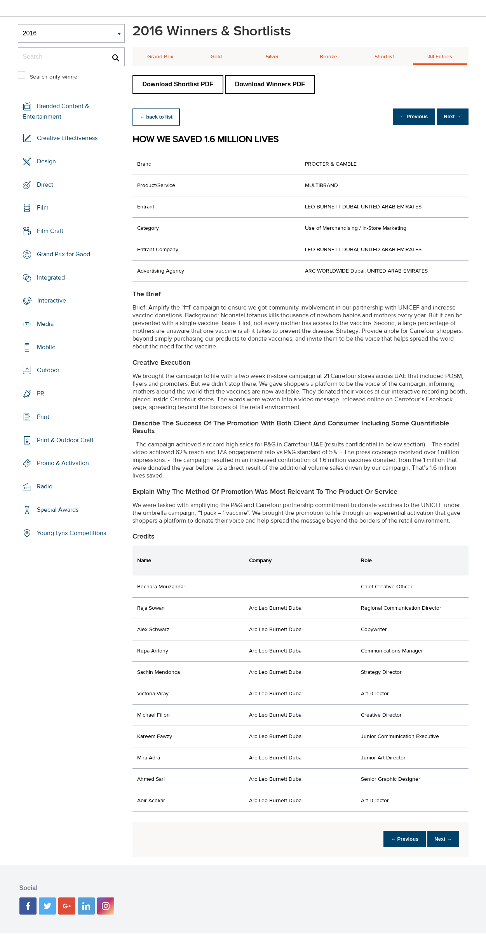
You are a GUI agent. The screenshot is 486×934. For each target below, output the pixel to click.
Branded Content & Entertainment (56, 111)
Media (45, 324)
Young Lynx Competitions (71, 533)
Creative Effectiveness (67, 138)
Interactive (51, 300)
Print (43, 417)
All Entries (440, 56)
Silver (272, 56)
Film (43, 208)
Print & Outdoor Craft (65, 440)
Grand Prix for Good (63, 254)
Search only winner (55, 76)
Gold (216, 56)
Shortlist (384, 56)
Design (46, 161)
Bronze (328, 56)
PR (40, 393)
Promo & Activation (63, 463)
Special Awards (57, 510)
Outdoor (48, 370)
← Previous (408, 117)
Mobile (46, 347)
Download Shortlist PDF (178, 84)
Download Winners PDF (270, 84)
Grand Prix (160, 56)
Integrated (51, 277)
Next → (450, 117)
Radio (44, 486)
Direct (45, 184)
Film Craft (50, 231)
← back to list (158, 117)
